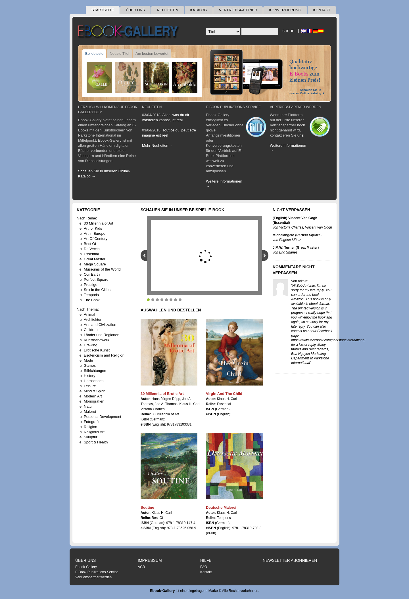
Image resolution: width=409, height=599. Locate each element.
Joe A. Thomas (166, 404)
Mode (88, 360)
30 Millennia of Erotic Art (162, 393)
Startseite (102, 10)
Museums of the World (102, 269)
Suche (288, 31)
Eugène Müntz (290, 240)
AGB (141, 567)
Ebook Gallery (129, 32)
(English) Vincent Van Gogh (295, 218)
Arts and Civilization (100, 324)
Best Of (90, 244)
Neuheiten (167, 10)
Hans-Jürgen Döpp (166, 399)
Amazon (297, 299)
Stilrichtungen (95, 370)
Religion (90, 427)
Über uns (135, 10)
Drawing (90, 345)
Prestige (90, 284)
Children (90, 330)
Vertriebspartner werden (295, 107)
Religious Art (94, 432)
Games (90, 365)
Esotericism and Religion (104, 355)
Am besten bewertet (151, 53)
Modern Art (93, 396)
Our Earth (92, 274)
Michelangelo (283, 235)
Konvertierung (285, 10)
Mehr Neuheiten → (157, 145)
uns (300, 135)
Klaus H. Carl (190, 404)
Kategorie (88, 210)
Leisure (90, 386)
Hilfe (206, 560)
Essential (91, 254)
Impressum (150, 560)
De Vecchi (92, 249)
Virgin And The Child (224, 393)
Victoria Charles (152, 409)
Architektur (92, 319)
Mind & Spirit (94, 391)
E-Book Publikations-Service (233, 107)
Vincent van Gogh (318, 227)
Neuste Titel (119, 53)
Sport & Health (96, 442)
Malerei (90, 411)
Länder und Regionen (101, 335)
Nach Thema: (88, 309)
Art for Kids (93, 228)
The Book (92, 300)
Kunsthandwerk (96, 340)
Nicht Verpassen (291, 210)
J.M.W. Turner (284, 248)
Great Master (94, 259)
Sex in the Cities (97, 290)
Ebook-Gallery (86, 567)
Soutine (147, 507)
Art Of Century (95, 238)
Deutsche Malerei (221, 507)
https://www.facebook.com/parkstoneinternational (328, 340)
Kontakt (321, 10)
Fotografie (92, 422)
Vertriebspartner (238, 10)
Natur (88, 406)
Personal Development (102, 416)
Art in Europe (94, 233)
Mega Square (95, 264)
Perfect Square (96, 279)
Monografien (94, 401)
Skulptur (90, 437)
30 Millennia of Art (98, 223)
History (89, 376)
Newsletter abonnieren (290, 560)
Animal (89, 314)
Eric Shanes (288, 252)
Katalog (198, 10)
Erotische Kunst (97, 350)
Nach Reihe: (87, 218)
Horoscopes (93, 381)
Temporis (91, 295)
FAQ (203, 567)
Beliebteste (94, 53)
